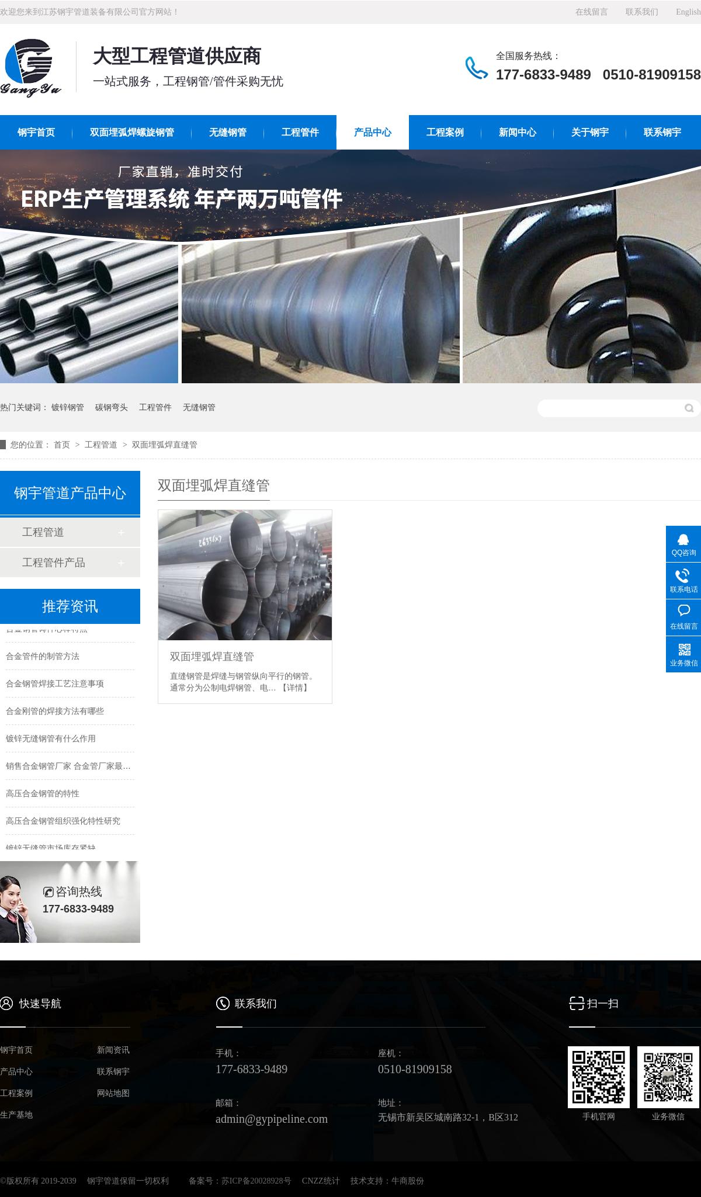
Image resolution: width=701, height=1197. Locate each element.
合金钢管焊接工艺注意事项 (55, 684)
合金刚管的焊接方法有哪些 (55, 711)
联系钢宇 (662, 132)
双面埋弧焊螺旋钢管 (132, 132)
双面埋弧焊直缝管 (164, 444)
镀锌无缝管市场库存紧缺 (51, 848)
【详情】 (295, 687)
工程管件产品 (53, 562)
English (688, 12)
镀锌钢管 (67, 407)
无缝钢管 (228, 132)
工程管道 (102, 444)
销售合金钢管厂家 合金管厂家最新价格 (76, 766)
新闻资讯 (113, 1050)
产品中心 (372, 132)
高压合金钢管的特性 (42, 794)
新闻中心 (517, 132)
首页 (63, 444)
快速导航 (40, 1003)
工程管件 (300, 132)
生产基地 (16, 1115)
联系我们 (642, 12)
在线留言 (591, 12)
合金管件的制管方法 (42, 656)
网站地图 (113, 1094)
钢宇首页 (36, 132)
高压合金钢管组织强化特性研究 (63, 821)
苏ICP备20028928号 (256, 1181)
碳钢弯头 (111, 407)
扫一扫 (603, 1003)
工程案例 (445, 132)
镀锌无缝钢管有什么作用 (51, 739)
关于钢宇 (590, 132)
